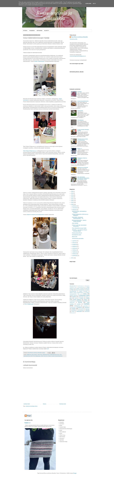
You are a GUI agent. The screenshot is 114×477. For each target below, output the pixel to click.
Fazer (72, 289)
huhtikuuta (74, 250)
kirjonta (81, 298)
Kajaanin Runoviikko (83, 291)
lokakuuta (74, 209)
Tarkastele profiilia (73, 39)
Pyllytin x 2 (79, 148)
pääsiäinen (87, 307)
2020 (72, 200)
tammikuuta (74, 255)
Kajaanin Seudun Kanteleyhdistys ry (77, 292)
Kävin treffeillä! (75, 223)
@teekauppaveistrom (81, 287)
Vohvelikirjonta (80, 120)
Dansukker (87, 288)
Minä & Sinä (74, 236)
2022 (72, 197)
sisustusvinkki (81, 308)
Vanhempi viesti (62, 404)
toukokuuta (74, 248)
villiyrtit (73, 311)
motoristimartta (72, 307)
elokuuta (74, 242)
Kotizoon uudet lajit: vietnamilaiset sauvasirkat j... (79, 226)
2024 (72, 193)
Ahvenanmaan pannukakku (78, 238)
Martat (85, 294)
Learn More (88, 3)
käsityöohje (79, 300)
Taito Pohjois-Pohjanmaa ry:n (30, 150)
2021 (72, 198)
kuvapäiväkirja (72, 300)
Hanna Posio (40, 354)
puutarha (79, 307)
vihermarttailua (80, 310)
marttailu (86, 304)
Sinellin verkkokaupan (39, 61)
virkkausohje (79, 311)
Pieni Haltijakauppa (29, 304)
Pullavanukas (80, 110)
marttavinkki (85, 305)
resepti (73, 308)
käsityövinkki (72, 302)
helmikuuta (74, 253)
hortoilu (86, 296)
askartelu (74, 296)
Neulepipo (79, 91)
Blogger (75, 473)
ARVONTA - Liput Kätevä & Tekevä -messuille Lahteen (79, 230)
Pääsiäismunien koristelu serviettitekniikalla (82, 139)
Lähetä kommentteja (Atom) (31, 406)
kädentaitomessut (46, 354)
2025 (72, 191)
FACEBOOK (32, 30)
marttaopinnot (77, 305)
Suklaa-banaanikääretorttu (83, 101)
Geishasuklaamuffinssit (77, 233)
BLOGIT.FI (46, 30)
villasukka (87, 310)
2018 (72, 204)
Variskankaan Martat (84, 295)
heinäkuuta (74, 244)
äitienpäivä (73, 312)
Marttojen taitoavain (73, 295)
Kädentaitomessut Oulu (54, 354)
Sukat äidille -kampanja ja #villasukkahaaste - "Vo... (78, 218)
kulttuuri (85, 299)
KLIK (48, 348)
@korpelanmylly (73, 285)
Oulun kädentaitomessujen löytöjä (79, 228)
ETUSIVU (25, 30)
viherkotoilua (73, 310)
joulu (71, 298)
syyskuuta (74, 240)
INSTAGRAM (39, 30)
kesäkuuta (74, 246)
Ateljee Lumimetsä (80, 288)
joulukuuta (74, 206)
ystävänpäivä (86, 311)
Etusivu (44, 404)
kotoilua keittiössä (77, 299)
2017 (72, 258)
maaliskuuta (75, 252)
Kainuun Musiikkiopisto (80, 289)
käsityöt (85, 300)
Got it (94, 3)
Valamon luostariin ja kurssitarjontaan (35, 214)
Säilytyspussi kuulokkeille (82, 167)
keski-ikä (76, 298)
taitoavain (87, 308)
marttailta (79, 304)
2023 (72, 195)
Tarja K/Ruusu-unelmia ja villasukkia (79, 37)
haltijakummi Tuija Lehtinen (32, 354)
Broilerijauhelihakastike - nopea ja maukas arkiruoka (79, 221)
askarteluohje (81, 296)
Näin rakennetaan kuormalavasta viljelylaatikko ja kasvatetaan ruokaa (83, 178)
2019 (72, 202)
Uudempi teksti (27, 404)
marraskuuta (75, 207)
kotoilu (87, 298)
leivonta (80, 302)
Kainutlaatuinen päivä (76, 234)
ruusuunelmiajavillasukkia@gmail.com (78, 56)
